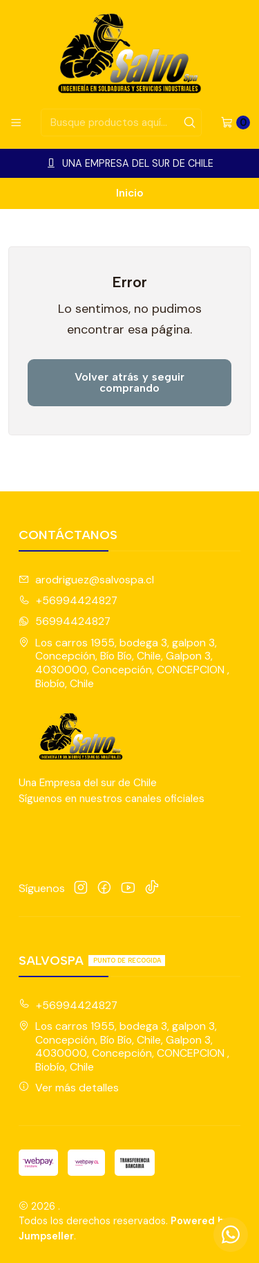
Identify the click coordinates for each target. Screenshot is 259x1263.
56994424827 (65, 621)
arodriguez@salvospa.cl (86, 579)
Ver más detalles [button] (69, 1087)
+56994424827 (68, 600)
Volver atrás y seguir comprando (129, 382)
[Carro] (235, 122)
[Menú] (16, 122)
